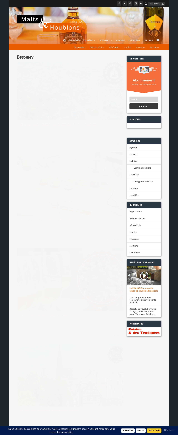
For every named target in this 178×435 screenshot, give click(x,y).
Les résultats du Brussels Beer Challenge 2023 (92, 98)
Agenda (120, 40)
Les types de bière (142, 167)
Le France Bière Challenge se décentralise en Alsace (91, 170)
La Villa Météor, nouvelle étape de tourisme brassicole (143, 289)
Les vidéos (134, 40)
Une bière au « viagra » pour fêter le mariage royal (119, 359)
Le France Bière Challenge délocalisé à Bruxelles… (41, 170)
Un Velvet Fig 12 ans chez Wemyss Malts (45, 394)
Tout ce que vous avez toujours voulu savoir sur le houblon (142, 300)
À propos (74, 40)
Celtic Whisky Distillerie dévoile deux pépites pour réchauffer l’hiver (56, 381)
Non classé (134, 252)
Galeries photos (97, 47)
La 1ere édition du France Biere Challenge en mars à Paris (92, 212)
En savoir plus (55, 126)
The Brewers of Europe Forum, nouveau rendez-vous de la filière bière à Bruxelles (42, 214)
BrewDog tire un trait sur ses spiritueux (45, 357)
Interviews (140, 47)
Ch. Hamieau (28, 104)
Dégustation (79, 47)
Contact (133, 154)
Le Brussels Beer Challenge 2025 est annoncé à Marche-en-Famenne (40, 98)
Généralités (114, 47)
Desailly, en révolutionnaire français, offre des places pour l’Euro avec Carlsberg (142, 311)
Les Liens (148, 40)
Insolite (127, 47)
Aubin (93, 367)
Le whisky (104, 40)
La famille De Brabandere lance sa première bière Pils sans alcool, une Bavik (55, 407)
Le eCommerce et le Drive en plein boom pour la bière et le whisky (127, 370)
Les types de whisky (143, 181)
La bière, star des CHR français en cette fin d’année (51, 368)
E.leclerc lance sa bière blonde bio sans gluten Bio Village (123, 380)
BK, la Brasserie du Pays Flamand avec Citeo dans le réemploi (124, 401)
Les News (154, 47)
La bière (88, 40)
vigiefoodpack (98, 398)
